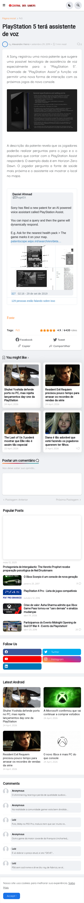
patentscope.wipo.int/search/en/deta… (36, 241)
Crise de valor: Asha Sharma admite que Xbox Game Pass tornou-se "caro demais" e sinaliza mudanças (51, 608)
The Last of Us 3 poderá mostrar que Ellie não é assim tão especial (19, 441)
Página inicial (9, 18)
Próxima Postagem (67, 499)
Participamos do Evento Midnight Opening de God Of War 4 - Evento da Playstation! (50, 624)
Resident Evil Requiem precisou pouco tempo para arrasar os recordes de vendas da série (62, 395)
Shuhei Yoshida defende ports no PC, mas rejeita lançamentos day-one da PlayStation (19, 395)
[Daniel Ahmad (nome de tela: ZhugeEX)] (22, 195)
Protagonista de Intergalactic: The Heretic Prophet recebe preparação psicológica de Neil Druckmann (36, 568)
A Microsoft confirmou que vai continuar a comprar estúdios (62, 712)
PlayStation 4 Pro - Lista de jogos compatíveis (50, 590)
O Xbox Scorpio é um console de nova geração (51, 576)
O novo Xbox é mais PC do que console (60, 756)
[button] (5, 5)
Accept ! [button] (11, 896)
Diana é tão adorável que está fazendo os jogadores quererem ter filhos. (61, 441)
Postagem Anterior (16, 499)
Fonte (10, 318)
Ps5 (21, 18)
